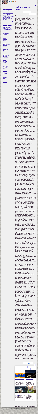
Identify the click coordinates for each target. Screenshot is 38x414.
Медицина (5, 56)
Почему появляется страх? (8, 13)
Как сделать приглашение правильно (7, 19)
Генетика (4, 40)
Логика (4, 51)
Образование (5, 61)
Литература (5, 50)
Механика (4, 60)
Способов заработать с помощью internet (7, 26)
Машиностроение (6, 55)
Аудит (4, 36)
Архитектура (5, 34)
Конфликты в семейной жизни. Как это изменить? (30, 394)
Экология (4, 80)
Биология (4, 38)
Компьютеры (5, 49)
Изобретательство (6, 44)
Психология (5, 67)
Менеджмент (5, 57)
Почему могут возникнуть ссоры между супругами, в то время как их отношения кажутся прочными (8, 10)
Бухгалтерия (5, 39)
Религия (4, 69)
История (4, 47)
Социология (5, 71)
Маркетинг (5, 52)
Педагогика (5, 62)
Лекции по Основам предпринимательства (7, 28)
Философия (5, 77)
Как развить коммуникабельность (7, 7)
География (5, 41)
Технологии (5, 73)
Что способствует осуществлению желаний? (18, 394)
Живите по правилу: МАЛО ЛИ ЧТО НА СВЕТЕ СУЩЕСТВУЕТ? (30, 380)
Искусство (5, 46)
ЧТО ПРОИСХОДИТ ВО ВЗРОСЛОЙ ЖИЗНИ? (19, 379)
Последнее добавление (7, 29)
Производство (5, 66)
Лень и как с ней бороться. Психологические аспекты (8, 23)
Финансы (4, 78)
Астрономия (5, 35)
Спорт (4, 72)
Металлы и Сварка (6, 58)
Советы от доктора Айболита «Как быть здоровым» (8, 17)
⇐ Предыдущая (27, 11)
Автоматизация (6, 33)
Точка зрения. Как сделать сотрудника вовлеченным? (8, 21)
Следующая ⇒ (32, 13)
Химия (4, 79)
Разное (4, 68)
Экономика (5, 82)
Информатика (5, 45)
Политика (4, 63)
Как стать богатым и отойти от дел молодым (8, 15)
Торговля (4, 74)
